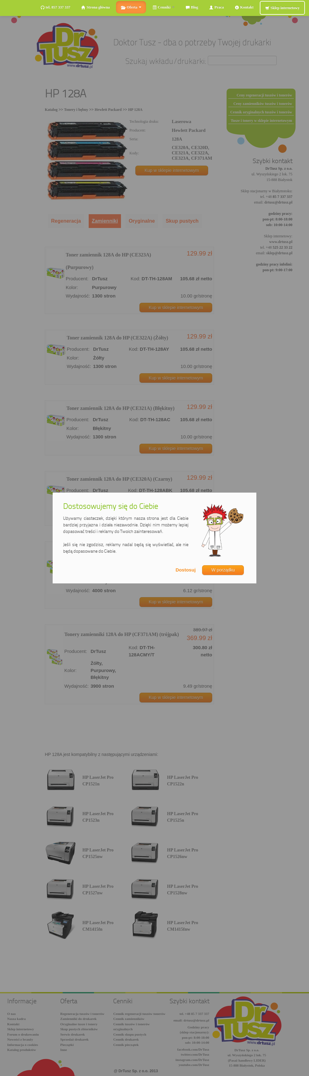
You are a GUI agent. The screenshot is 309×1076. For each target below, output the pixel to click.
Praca (216, 7)
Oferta (131, 7)
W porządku (223, 569)
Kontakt (244, 7)
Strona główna (95, 7)
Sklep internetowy (282, 8)
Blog (192, 7)
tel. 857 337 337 (55, 7)
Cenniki (163, 7)
